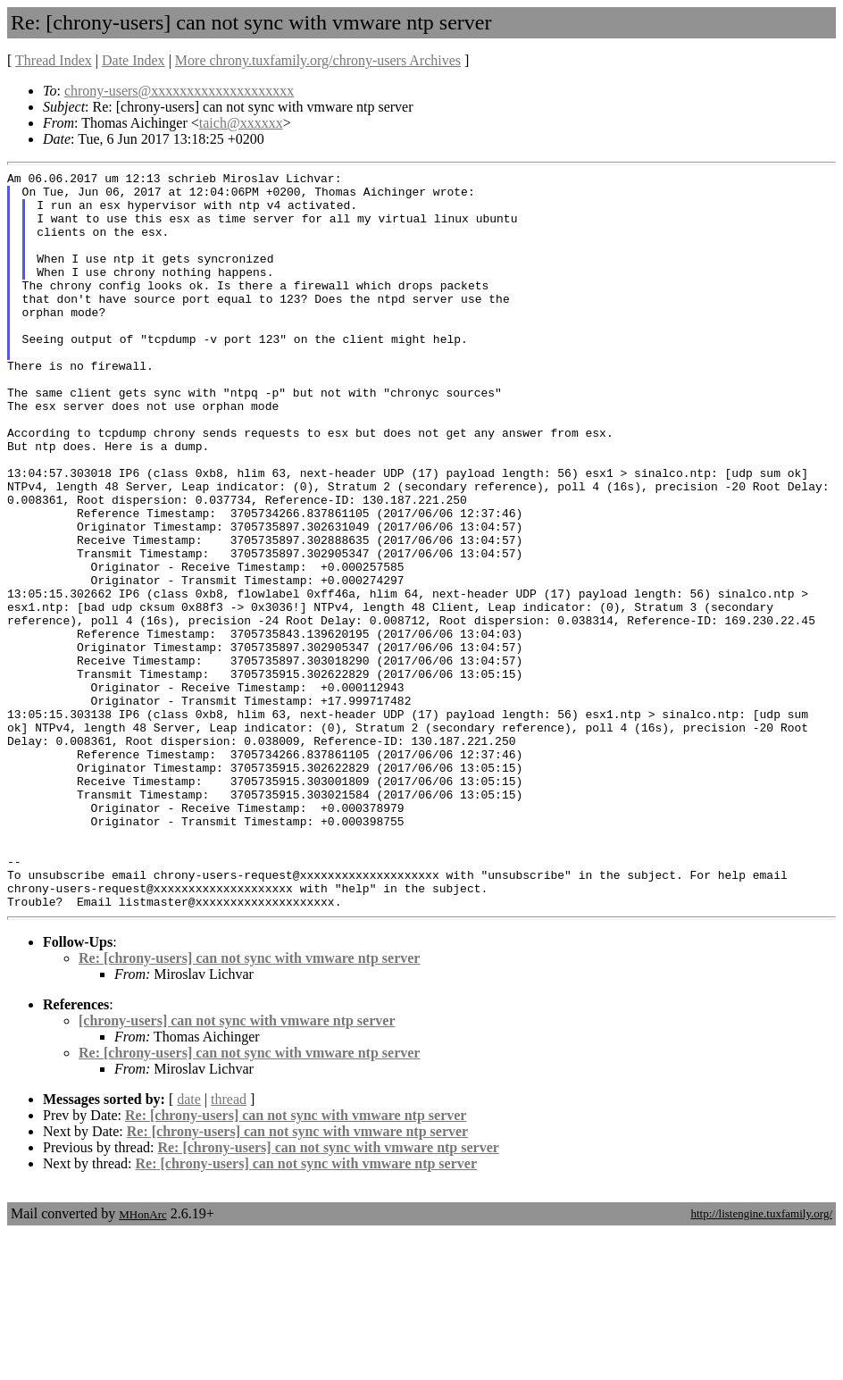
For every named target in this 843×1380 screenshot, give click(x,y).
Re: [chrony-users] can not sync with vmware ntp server (249, 1105)
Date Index (133, 60)
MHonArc (142, 1361)
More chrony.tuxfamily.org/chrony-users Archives (318, 60)
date (189, 1246)
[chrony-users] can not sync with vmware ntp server (237, 1167)
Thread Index (53, 60)
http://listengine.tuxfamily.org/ (761, 1360)
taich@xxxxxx (241, 122)
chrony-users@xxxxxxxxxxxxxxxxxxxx (179, 90)
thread (228, 1246)
